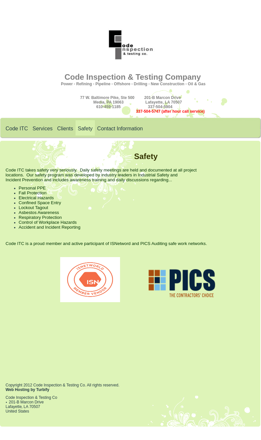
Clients (65, 128)
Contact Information (120, 128)
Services (42, 128)
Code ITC (17, 128)
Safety (85, 128)
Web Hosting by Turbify (27, 389)
